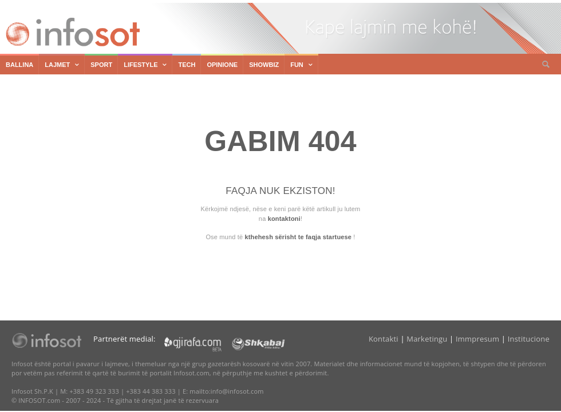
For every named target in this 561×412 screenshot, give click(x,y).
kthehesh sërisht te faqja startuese (297, 236)
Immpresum (477, 339)
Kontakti (383, 339)
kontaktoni (284, 218)
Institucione (529, 339)
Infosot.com (71, 32)
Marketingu (426, 339)
